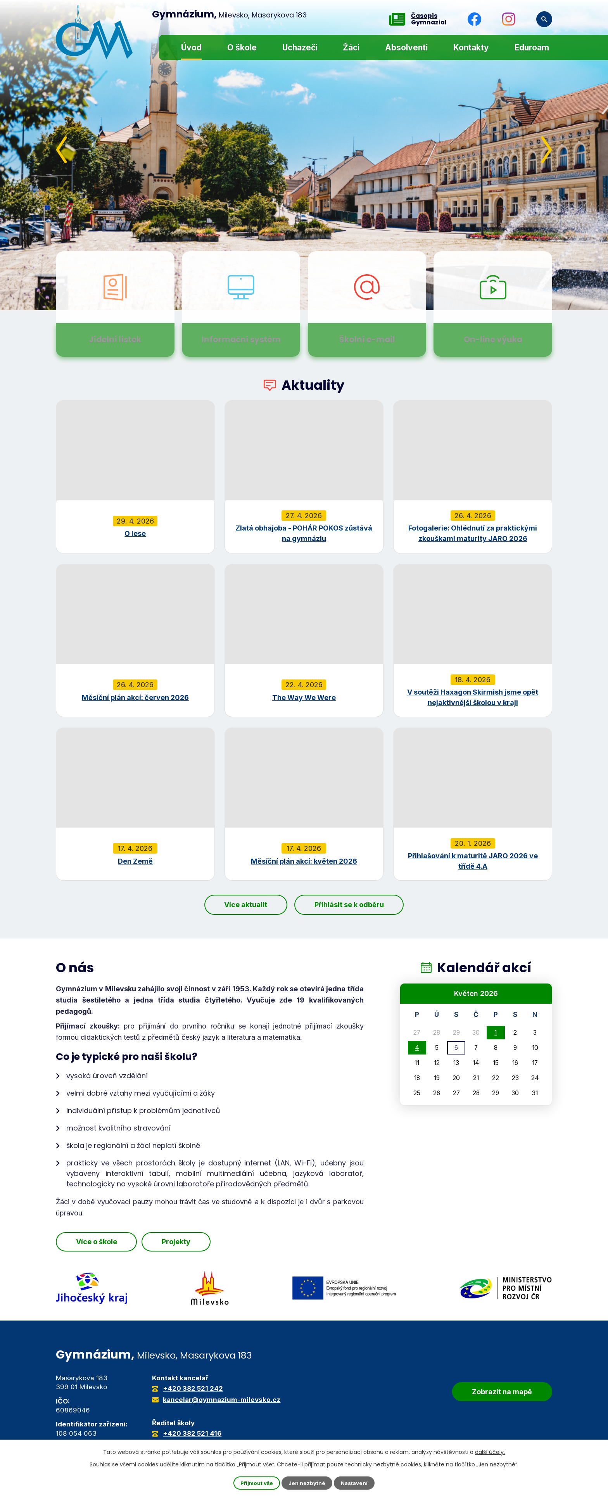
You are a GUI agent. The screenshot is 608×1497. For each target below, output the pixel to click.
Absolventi (406, 47)
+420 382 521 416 (192, 1434)
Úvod (191, 47)
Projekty (193, 1242)
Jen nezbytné (307, 1483)
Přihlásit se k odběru (354, 905)
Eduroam (532, 47)
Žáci (351, 47)
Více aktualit (240, 905)
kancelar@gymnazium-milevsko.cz (221, 1400)
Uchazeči (300, 47)
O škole (242, 47)
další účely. (490, 1452)
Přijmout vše (255, 1483)
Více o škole (101, 1242)
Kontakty (471, 47)
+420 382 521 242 (193, 1388)
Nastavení (356, 1483)
